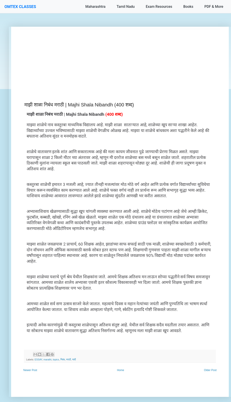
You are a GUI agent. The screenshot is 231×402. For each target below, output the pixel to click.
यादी (74, 359)
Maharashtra (95, 6)
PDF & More (213, 6)
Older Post (210, 370)
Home (120, 370)
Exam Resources (159, 6)
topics (56, 359)
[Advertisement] (120, 60)
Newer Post (30, 370)
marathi (48, 359)
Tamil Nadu (126, 6)
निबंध (62, 359)
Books (188, 6)
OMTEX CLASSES (20, 6)
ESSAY (38, 359)
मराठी (68, 359)
